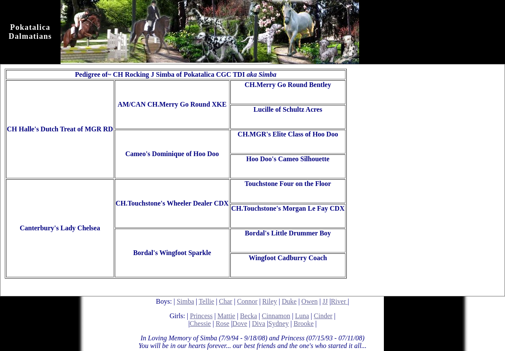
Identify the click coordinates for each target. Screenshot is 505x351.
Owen (310, 301)
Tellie (206, 301)
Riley (269, 301)
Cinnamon (276, 315)
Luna (302, 315)
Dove (239, 323)
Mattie (226, 315)
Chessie (200, 323)
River (339, 301)
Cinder (323, 315)
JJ (325, 301)
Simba (185, 301)
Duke (289, 301)
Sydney (278, 323)
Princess (201, 315)
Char (225, 301)
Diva (258, 323)
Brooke (303, 323)
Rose (222, 323)
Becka (248, 315)
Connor (247, 301)
